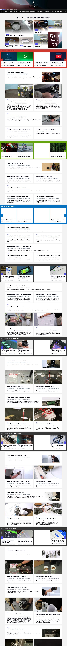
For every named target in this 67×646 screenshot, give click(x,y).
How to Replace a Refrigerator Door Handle (17, 455)
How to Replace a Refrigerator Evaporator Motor (47, 294)
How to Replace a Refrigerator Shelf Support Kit (18, 176)
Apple (23, 65)
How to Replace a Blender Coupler (15, 163)
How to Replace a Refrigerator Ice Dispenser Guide (18, 236)
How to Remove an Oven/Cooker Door (16, 72)
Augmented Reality (17, 433)
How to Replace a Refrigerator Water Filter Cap (17, 285)
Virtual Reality (14, 448)
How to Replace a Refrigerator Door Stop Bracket (18, 227)
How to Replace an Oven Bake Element (16, 629)
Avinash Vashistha (10, 133)
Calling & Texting (13, 353)
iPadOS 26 (29, 280)
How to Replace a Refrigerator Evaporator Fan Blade (19, 294)
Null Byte (15, 9)
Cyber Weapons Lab (7, 156)
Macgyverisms (36, 11)
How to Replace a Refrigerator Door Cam (45, 196)
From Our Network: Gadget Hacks (8, 50)
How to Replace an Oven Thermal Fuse (44, 386)
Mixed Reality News (58, 448)
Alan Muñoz (38, 131)
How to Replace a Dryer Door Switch (15, 386)
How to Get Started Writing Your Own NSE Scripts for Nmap (58, 154)
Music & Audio (16, 338)
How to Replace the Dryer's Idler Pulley (45, 101)
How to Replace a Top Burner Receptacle (16, 550)
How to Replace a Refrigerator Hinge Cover (17, 587)
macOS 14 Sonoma (62, 543)
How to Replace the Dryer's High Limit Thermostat (18, 101)
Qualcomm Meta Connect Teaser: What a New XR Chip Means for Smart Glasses (8, 219)
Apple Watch (12, 280)
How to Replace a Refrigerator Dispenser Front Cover (48, 255)
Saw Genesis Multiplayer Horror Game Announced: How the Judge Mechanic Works (25, 219)
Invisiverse (32, 11)
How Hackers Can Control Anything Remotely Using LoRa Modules (8, 154)
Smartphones (24, 353)
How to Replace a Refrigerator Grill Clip (45, 176)
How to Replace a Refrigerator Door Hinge (16, 187)
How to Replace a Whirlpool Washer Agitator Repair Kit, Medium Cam (48, 615)
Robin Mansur (10, 74)
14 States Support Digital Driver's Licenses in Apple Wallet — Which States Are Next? (7, 277)
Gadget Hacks (7, 9)
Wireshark (29, 156)
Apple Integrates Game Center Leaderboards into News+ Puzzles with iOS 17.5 (25, 541)
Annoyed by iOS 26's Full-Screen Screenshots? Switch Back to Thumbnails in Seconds (24, 277)
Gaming (14, 528)
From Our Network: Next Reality (7, 206)
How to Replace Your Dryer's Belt (14, 115)
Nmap (55, 156)
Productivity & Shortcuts (18, 265)
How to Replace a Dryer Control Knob (15, 492)
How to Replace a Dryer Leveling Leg (44, 328)
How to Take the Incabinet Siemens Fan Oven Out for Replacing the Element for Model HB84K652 (19, 130)
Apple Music (60, 353)
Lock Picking (52, 11)
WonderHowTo (2, 9)
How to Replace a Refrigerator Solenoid (16, 328)
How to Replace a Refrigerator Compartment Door (18, 481)
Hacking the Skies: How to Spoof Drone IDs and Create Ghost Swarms (25, 154)
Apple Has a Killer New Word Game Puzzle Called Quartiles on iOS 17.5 (57, 541)
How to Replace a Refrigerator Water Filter (16, 306)
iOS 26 (26, 280)
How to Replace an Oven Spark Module (45, 423)
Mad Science (47, 11)
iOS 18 (63, 353)
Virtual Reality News (8, 221)
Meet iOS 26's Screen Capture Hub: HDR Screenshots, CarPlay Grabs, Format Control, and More (58, 277)
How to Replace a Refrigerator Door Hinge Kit (17, 196)
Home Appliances (33, 6)
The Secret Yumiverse (25, 11)
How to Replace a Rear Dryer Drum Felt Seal (17, 360)
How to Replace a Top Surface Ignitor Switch (17, 576)
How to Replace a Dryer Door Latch (44, 481)
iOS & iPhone (8, 280)
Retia (12, 156)
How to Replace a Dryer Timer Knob (15, 518)
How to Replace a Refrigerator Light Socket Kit (17, 255)
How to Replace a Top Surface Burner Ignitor (17, 423)
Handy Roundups (29, 353)
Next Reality (11, 9)
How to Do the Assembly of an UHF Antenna (46, 129)
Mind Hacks (42, 11)
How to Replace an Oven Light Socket (44, 576)
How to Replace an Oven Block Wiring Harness (46, 518)
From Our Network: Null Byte (7, 141)
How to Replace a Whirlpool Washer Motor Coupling (19, 613)
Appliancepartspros (11, 165)
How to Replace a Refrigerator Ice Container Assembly (19, 246)
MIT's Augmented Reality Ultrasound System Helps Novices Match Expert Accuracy (58, 219)
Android (7, 65)
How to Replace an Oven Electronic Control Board (18, 397)
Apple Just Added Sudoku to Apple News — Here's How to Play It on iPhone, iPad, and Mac (7, 541)
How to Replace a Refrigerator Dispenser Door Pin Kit (48, 236)
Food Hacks (15, 11)
